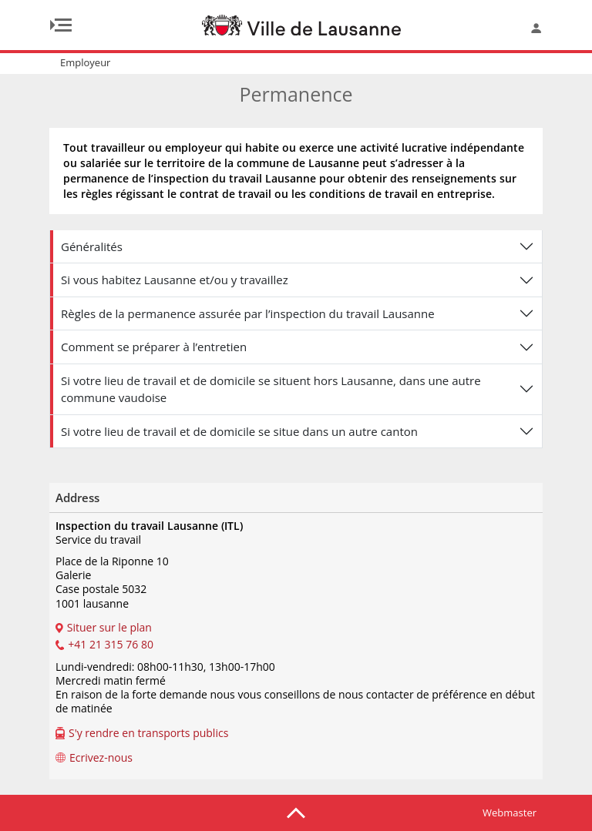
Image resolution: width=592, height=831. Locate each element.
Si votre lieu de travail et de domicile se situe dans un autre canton (239, 431)
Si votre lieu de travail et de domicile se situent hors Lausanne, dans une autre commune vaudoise (271, 389)
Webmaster (509, 812)
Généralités (92, 246)
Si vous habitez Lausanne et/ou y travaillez (174, 279)
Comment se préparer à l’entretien (154, 346)
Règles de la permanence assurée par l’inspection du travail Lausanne (248, 313)
